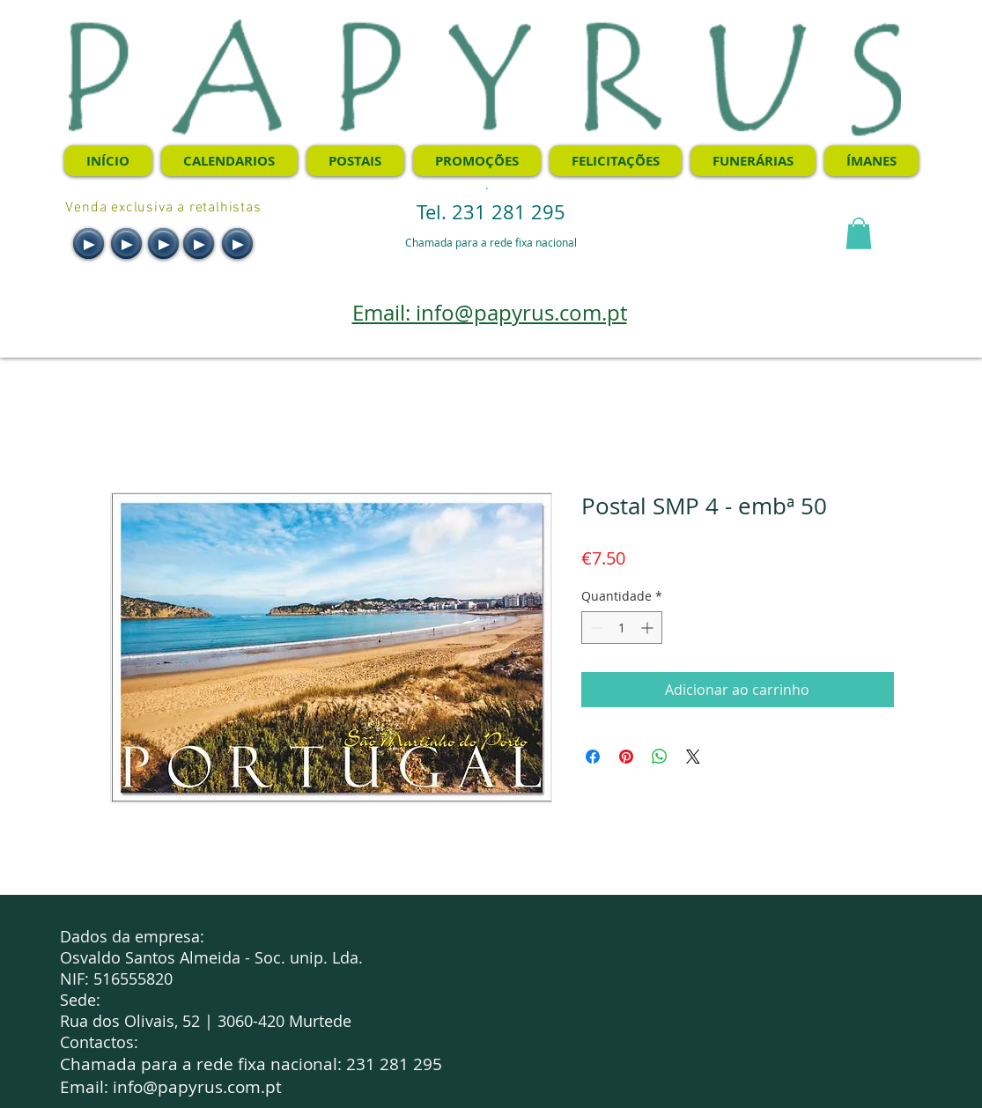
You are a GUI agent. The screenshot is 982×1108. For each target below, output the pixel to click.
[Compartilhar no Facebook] (592, 756)
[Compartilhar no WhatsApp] (659, 756)
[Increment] (649, 627)
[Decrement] (595, 627)
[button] (858, 233)
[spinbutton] (622, 627)
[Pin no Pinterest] (626, 756)
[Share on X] (693, 756)
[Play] (88, 243)
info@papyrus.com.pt (197, 1086)
